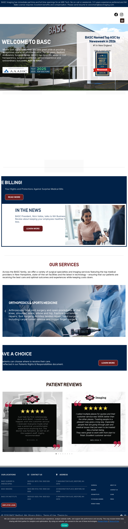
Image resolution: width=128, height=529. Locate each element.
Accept (64, 525)
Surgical (94, 490)
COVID (112, 500)
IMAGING (93, 495)
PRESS (112, 504)
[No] (125, 522)
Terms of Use (114, 521)
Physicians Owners (97, 504)
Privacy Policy (103, 521)
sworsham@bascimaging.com (101, 5)
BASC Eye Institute (9, 502)
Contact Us (114, 495)
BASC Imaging (6, 494)
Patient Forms (95, 509)
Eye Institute (95, 500)
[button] (122, 23)
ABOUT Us (113, 490)
